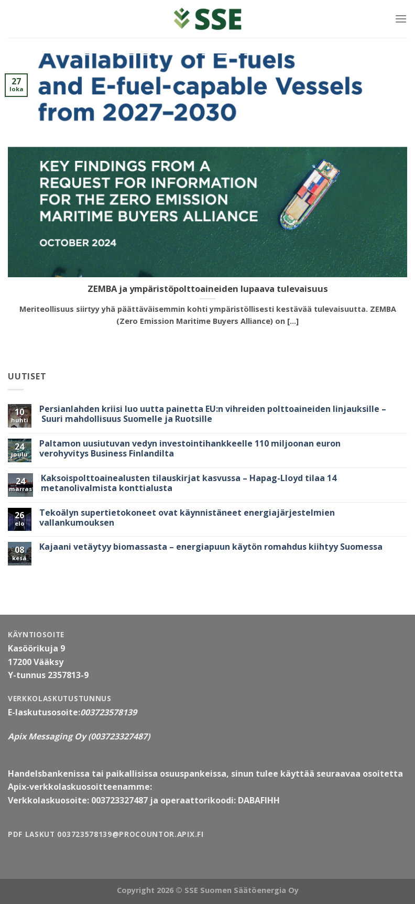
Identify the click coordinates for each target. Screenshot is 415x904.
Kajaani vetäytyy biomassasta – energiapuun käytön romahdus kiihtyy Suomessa (211, 547)
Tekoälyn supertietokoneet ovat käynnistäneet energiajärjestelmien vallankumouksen (187, 518)
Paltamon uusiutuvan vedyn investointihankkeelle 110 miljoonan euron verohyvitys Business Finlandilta (190, 449)
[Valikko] (401, 18)
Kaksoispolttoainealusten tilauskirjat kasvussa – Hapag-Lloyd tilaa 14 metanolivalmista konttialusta (188, 483)
